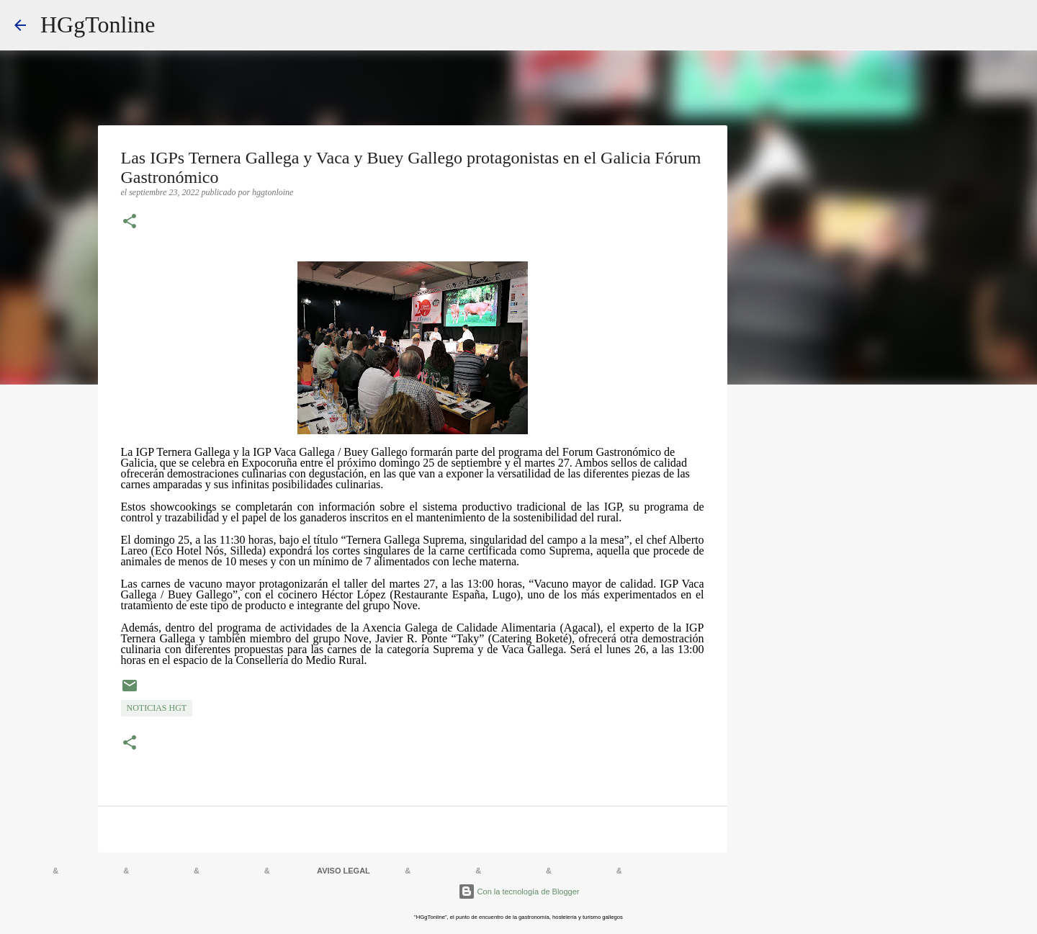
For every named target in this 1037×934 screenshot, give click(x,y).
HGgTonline (98, 24)
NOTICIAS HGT (157, 708)
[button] (129, 222)
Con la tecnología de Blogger (519, 891)
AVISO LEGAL (343, 870)
